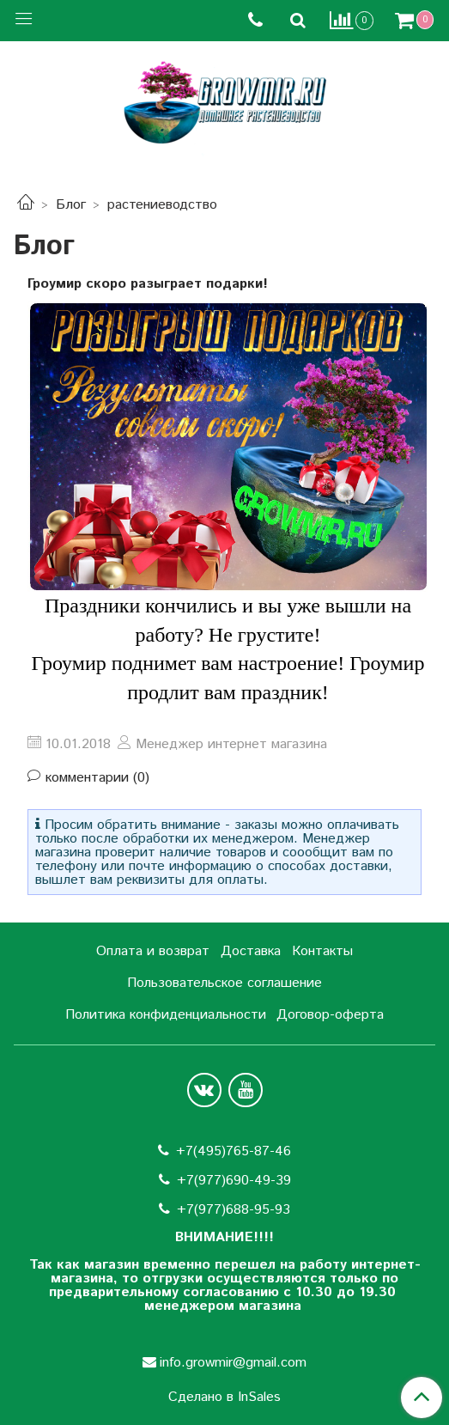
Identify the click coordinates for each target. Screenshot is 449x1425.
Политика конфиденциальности (165, 1015)
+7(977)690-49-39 (234, 1181)
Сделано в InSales (224, 1397)
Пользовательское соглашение (224, 983)
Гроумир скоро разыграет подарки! (147, 284)
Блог (71, 205)
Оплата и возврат (152, 951)
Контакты (322, 951)
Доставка (251, 951)
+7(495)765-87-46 (233, 1151)
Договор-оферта (330, 1015)
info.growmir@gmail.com (233, 1363)
